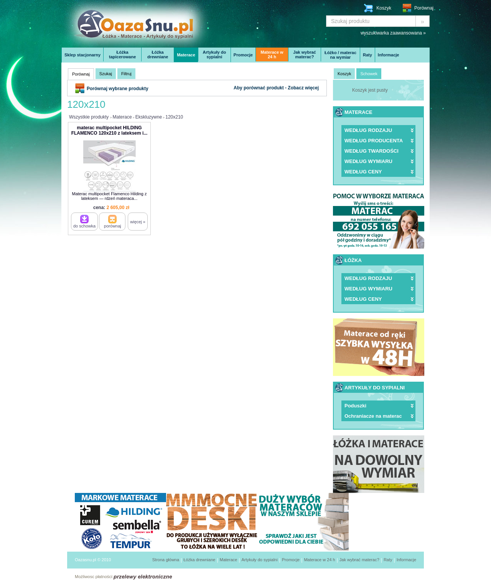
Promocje (243, 55)
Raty (367, 55)
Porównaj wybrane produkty (117, 88)
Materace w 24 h (271, 54)
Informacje (388, 55)
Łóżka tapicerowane (122, 54)
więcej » (137, 221)
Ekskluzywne (148, 117)
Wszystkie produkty (89, 117)
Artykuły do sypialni (214, 54)
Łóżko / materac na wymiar (340, 54)
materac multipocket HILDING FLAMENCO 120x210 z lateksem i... (109, 130)
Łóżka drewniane (157, 54)
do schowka (84, 221)
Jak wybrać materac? (304, 54)
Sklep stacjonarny (82, 55)
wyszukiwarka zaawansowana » (393, 33)
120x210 (174, 117)
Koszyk (383, 8)
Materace (186, 55)
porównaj (112, 221)
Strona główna (165, 559)
